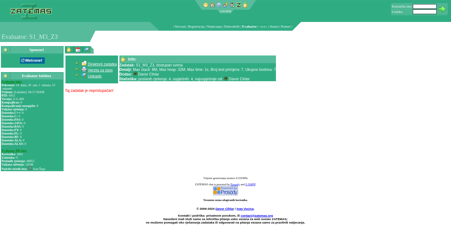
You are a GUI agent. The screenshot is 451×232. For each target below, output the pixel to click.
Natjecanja (214, 26)
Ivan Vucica (244, 208)
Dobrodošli (232, 26)
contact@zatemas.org (257, 215)
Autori (274, 26)
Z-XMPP (250, 184)
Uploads (94, 76)
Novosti (180, 26)
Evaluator (249, 26)
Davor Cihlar (224, 208)
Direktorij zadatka (102, 64)
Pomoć (286, 26)
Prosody (235, 184)
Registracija (196, 26)
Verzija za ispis (100, 70)
